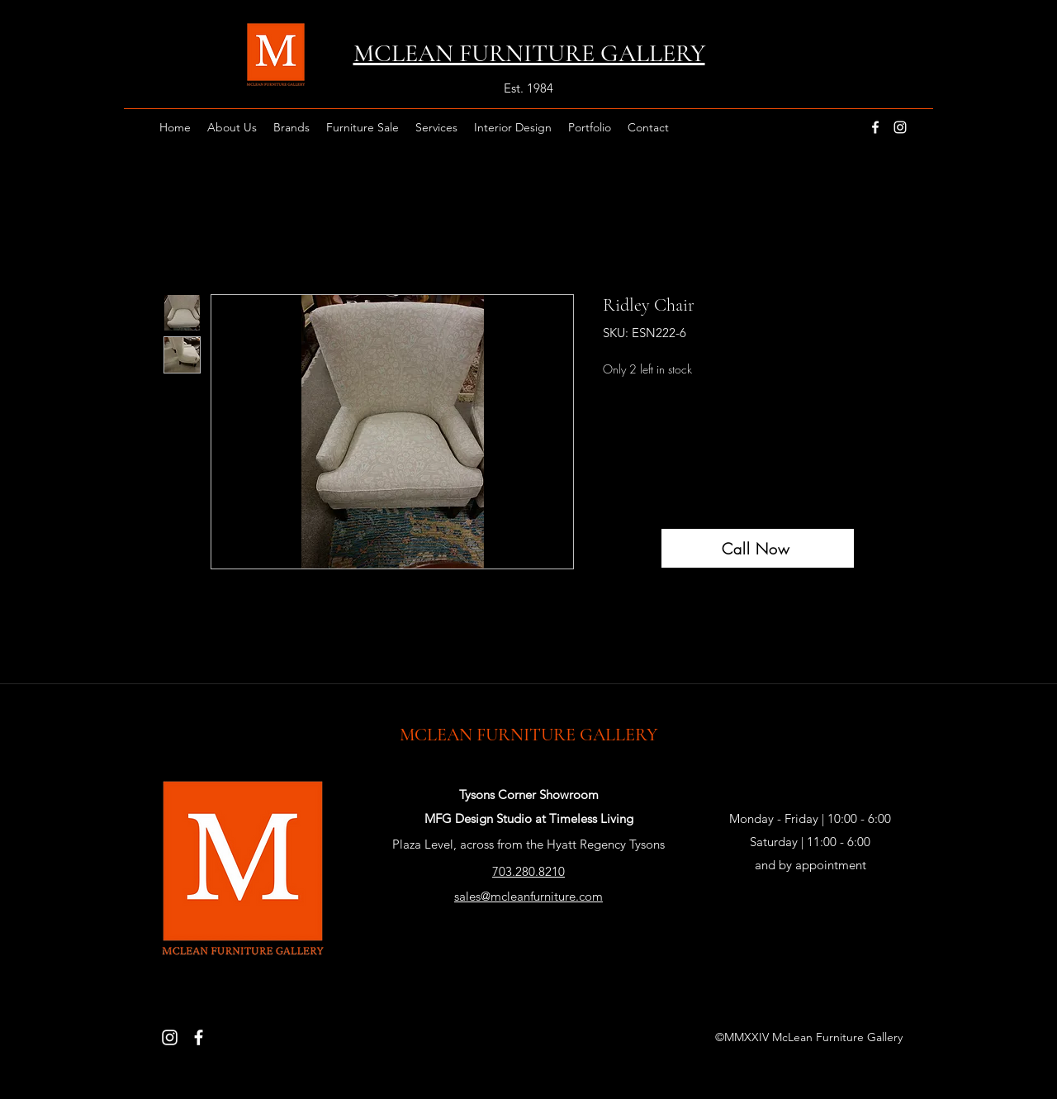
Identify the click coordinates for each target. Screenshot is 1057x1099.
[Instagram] (169, 1037)
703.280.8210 (528, 871)
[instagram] (900, 127)
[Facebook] (198, 1037)
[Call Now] (757, 548)
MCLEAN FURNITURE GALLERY (528, 734)
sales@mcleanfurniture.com (528, 896)
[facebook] (875, 127)
